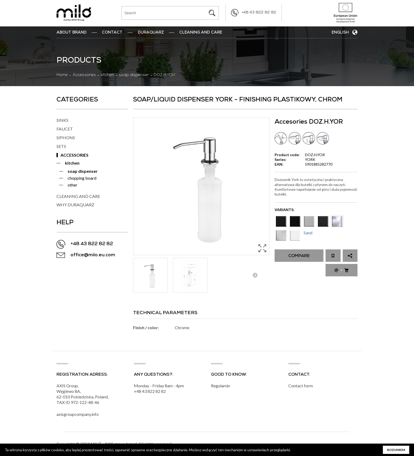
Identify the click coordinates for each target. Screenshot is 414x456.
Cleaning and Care (200, 33)
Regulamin (220, 385)
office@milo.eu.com (92, 255)
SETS (61, 146)
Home (62, 75)
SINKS (62, 120)
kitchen (107, 75)
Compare (299, 256)
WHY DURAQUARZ (75, 204)
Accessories (84, 75)
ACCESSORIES (74, 154)
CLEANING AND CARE (78, 196)
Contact (112, 33)
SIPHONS (66, 137)
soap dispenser (134, 75)
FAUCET (65, 128)
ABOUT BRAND (72, 33)
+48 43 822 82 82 (259, 13)
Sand (308, 232)
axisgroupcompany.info (78, 414)
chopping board (82, 177)
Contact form (300, 385)
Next (255, 275)
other (72, 184)
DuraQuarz (151, 33)
